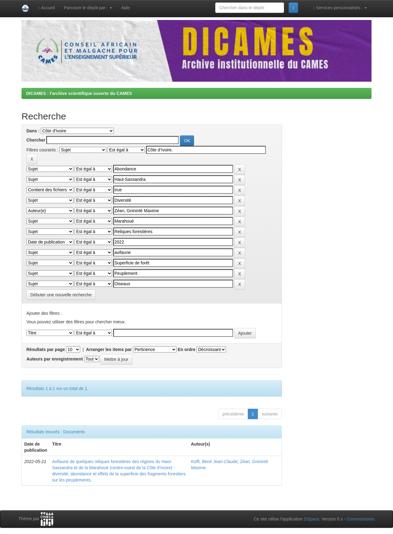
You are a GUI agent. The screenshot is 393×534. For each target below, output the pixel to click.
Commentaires (361, 518)
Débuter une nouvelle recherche (60, 294)
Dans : (33, 130)
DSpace (311, 518)
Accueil (46, 7)
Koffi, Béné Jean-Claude (214, 461)
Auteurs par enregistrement (54, 359)
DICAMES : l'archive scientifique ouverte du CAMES (79, 93)
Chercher (35, 140)
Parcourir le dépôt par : (88, 7)
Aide (125, 7)
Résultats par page (45, 349)
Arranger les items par (109, 349)
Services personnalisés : (340, 7)
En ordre (187, 349)
